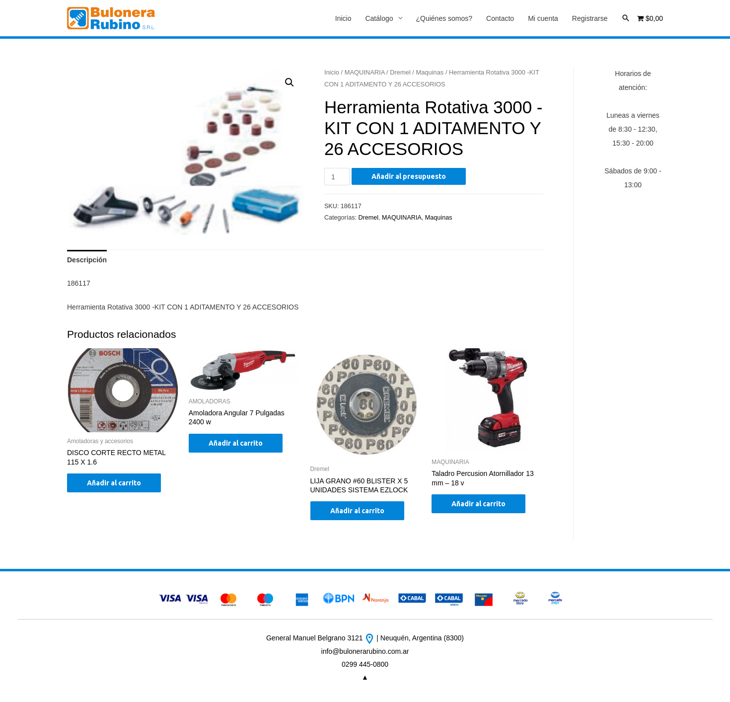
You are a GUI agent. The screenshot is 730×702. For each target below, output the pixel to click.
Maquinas (429, 72)
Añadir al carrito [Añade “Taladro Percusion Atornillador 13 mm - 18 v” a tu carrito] (478, 504)
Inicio (343, 18)
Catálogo (379, 18)
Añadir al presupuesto (408, 176)
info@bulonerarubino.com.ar (365, 651)
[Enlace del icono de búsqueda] (625, 17)
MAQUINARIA (365, 72)
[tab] (87, 260)
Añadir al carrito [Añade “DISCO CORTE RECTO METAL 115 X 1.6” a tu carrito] (114, 483)
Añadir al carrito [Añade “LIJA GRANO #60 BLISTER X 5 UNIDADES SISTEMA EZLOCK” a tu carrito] (357, 511)
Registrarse (590, 18)
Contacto (500, 18)
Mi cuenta (543, 18)
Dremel (400, 72)
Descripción (87, 260)
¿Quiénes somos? (444, 18)
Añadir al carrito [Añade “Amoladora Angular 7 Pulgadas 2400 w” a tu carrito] (236, 443)
